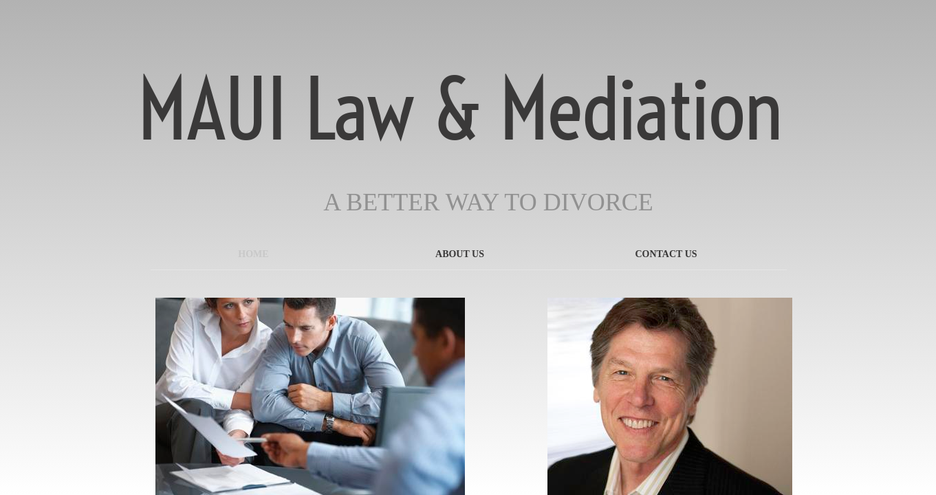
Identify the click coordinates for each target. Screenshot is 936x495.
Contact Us (666, 254)
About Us (459, 254)
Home (253, 254)
